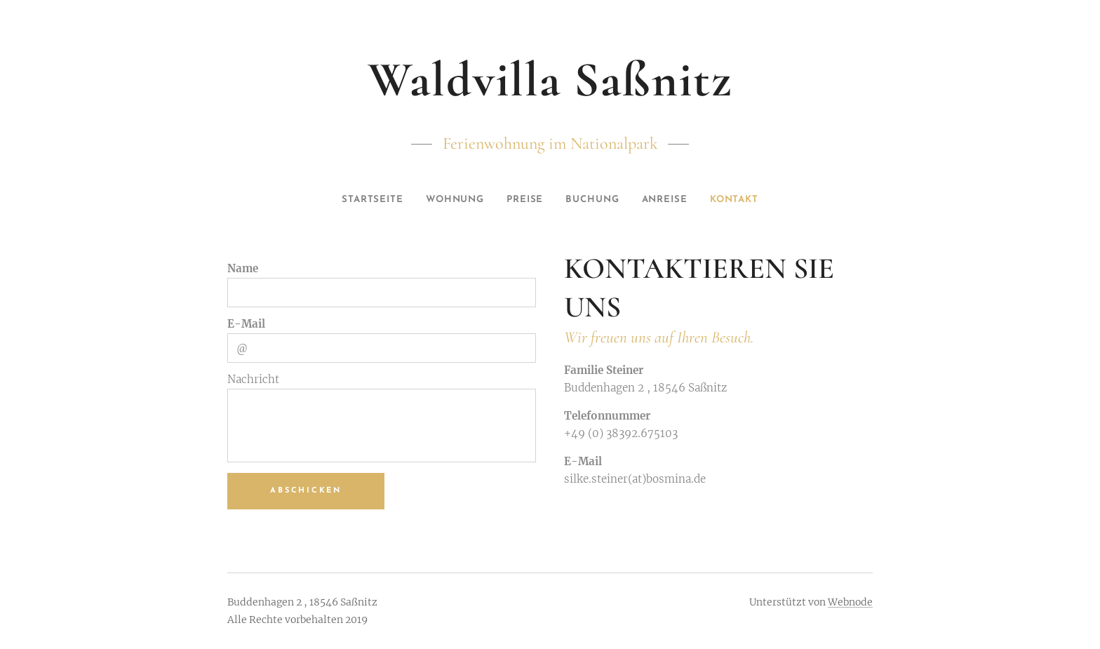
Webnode (850, 602)
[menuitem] (361, 200)
